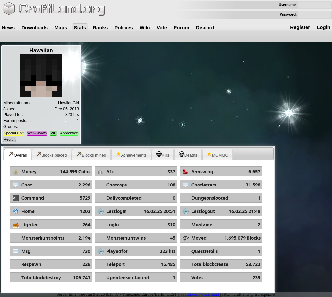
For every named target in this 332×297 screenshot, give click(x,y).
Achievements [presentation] (131, 154)
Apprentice (69, 133)
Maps (60, 27)
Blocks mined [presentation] (91, 154)
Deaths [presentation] (188, 154)
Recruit (9, 139)
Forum (181, 27)
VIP (53, 133)
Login (323, 27)
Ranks (100, 27)
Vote (162, 27)
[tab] (17, 154)
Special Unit (14, 133)
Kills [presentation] (162, 154)
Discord (205, 27)
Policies (123, 27)
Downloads (34, 27)
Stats (80, 27)
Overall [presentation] (17, 154)
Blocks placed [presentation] (51, 154)
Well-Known (37, 133)
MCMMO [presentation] (217, 154)
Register (300, 27)
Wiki (145, 27)
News (8, 27)
